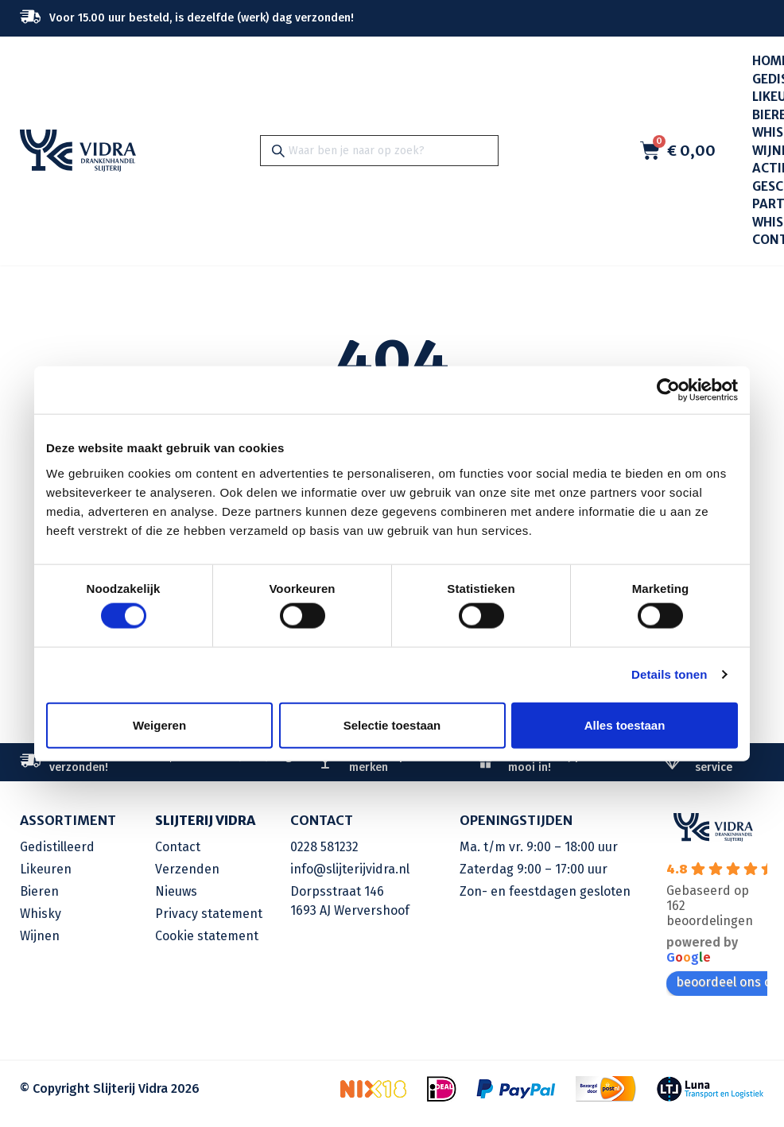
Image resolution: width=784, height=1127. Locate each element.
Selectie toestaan (392, 724)
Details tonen (669, 674)
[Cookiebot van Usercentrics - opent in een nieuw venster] (668, 390)
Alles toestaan (625, 724)
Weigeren (159, 724)
